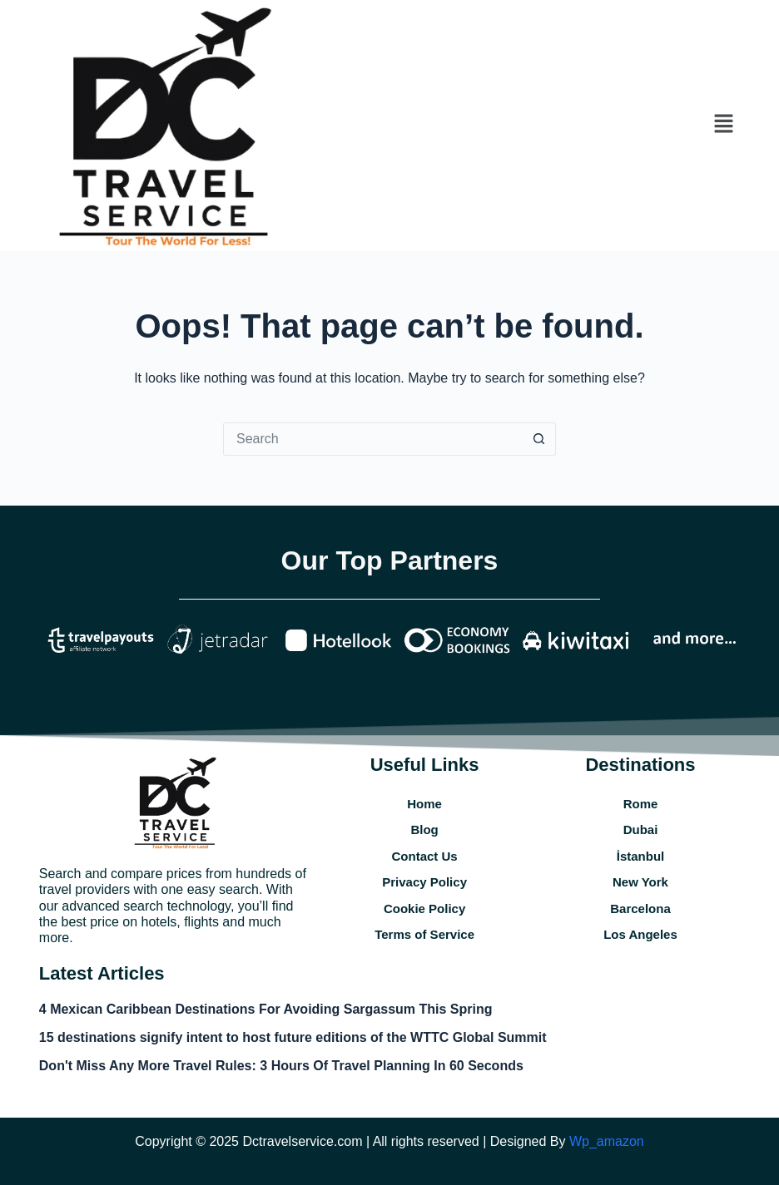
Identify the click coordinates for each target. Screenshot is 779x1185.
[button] (723, 125)
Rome (640, 804)
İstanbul (641, 856)
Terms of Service (424, 934)
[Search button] (539, 439)
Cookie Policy (424, 908)
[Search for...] (373, 439)
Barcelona (640, 908)
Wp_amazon (606, 1141)
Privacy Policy (424, 882)
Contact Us (425, 856)
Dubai (640, 829)
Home (424, 804)
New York (640, 882)
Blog (424, 829)
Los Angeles (640, 934)
